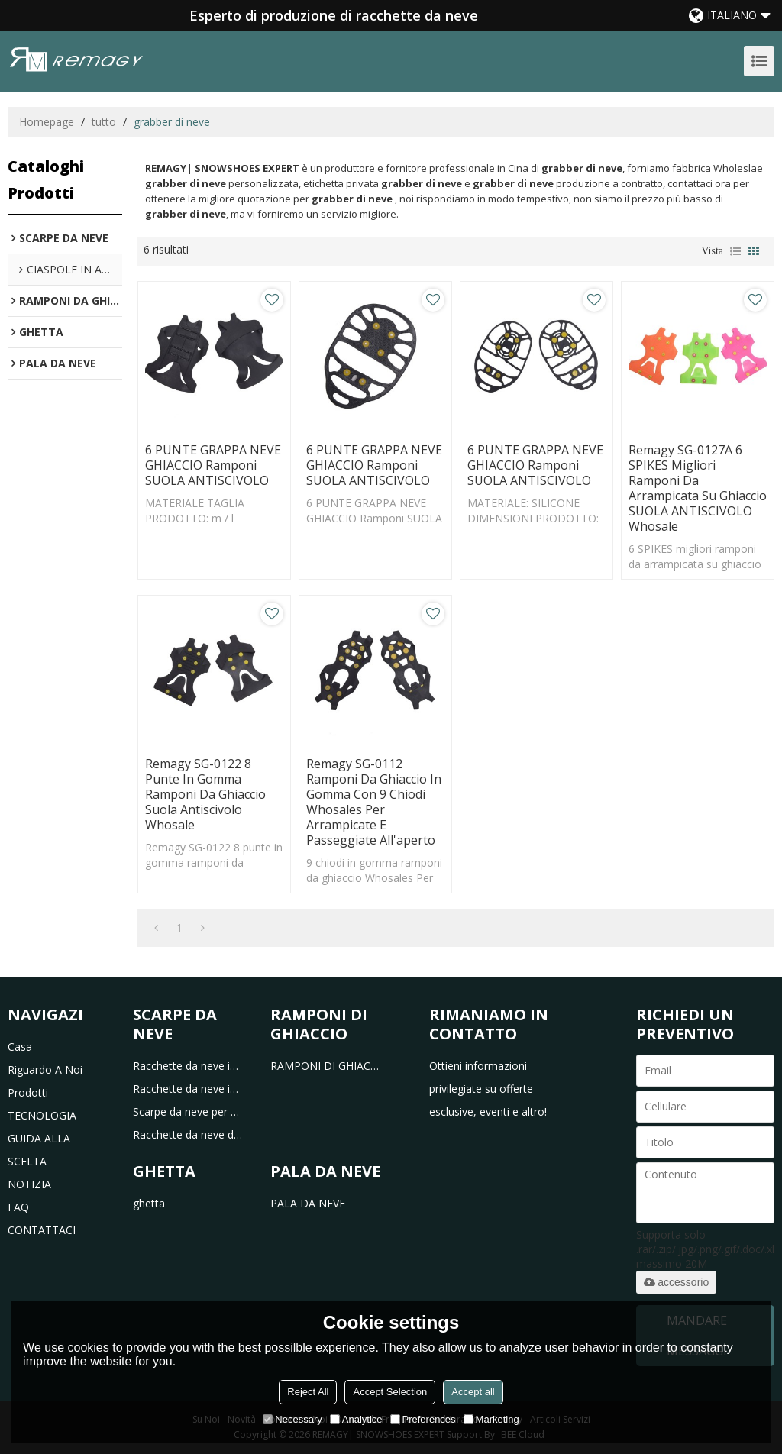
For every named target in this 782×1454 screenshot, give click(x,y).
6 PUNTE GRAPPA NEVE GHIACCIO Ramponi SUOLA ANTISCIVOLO (213, 465)
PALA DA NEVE (307, 1203)
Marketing (491, 1419)
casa (20, 1046)
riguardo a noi (45, 1069)
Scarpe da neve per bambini (188, 1111)
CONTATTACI (42, 1230)
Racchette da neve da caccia (188, 1134)
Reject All (307, 1391)
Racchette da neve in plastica (188, 1065)
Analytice (356, 1419)
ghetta (149, 1203)
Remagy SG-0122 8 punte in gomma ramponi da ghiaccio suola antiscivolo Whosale (205, 794)
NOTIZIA (29, 1184)
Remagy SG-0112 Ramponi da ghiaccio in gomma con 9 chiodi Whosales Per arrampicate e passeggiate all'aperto (373, 802)
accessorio (676, 1282)
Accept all (472, 1391)
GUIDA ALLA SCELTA (39, 1149)
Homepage (46, 122)
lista (735, 251)
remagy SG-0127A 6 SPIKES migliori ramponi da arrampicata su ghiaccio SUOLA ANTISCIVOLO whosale (698, 488)
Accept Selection (390, 1391)
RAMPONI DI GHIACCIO (325, 1065)
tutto (104, 122)
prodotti (28, 1092)
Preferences (423, 1419)
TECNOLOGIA (42, 1115)
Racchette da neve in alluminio (188, 1088)
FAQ (18, 1207)
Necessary (292, 1419)
